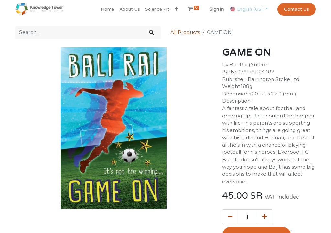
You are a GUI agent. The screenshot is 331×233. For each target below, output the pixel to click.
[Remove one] (230, 216)
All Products (185, 32)
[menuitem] (107, 9)
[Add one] (264, 216)
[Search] (151, 32)
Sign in (216, 9)
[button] (176, 9)
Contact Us (296, 9)
